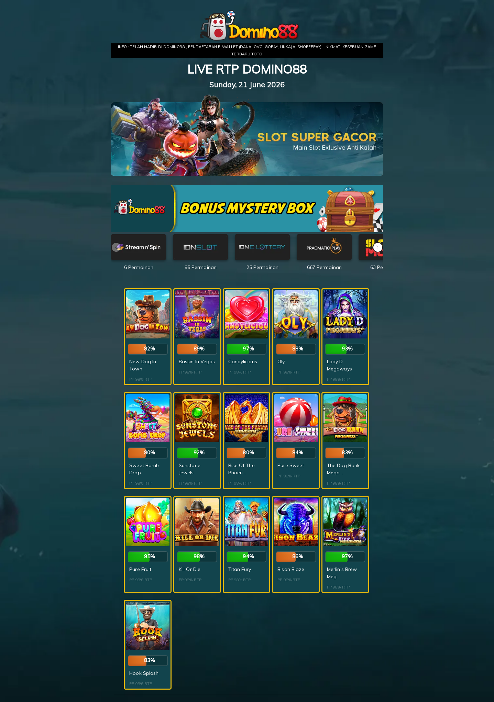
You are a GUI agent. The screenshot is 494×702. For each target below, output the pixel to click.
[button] (378, 247)
